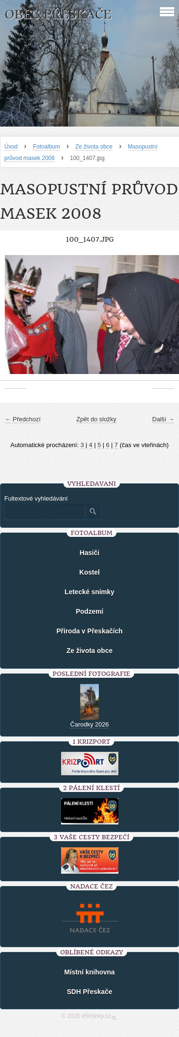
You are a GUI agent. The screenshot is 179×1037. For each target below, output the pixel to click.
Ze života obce (94, 146)
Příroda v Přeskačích (89, 631)
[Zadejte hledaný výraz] (44, 511)
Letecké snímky (89, 592)
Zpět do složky (96, 419)
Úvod (11, 146)
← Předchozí (23, 419)
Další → (163, 419)
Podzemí (90, 611)
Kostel (89, 572)
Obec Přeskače (58, 14)
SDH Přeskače (89, 991)
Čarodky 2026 (89, 724)
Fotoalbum (46, 146)
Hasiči (89, 552)
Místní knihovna (89, 972)
